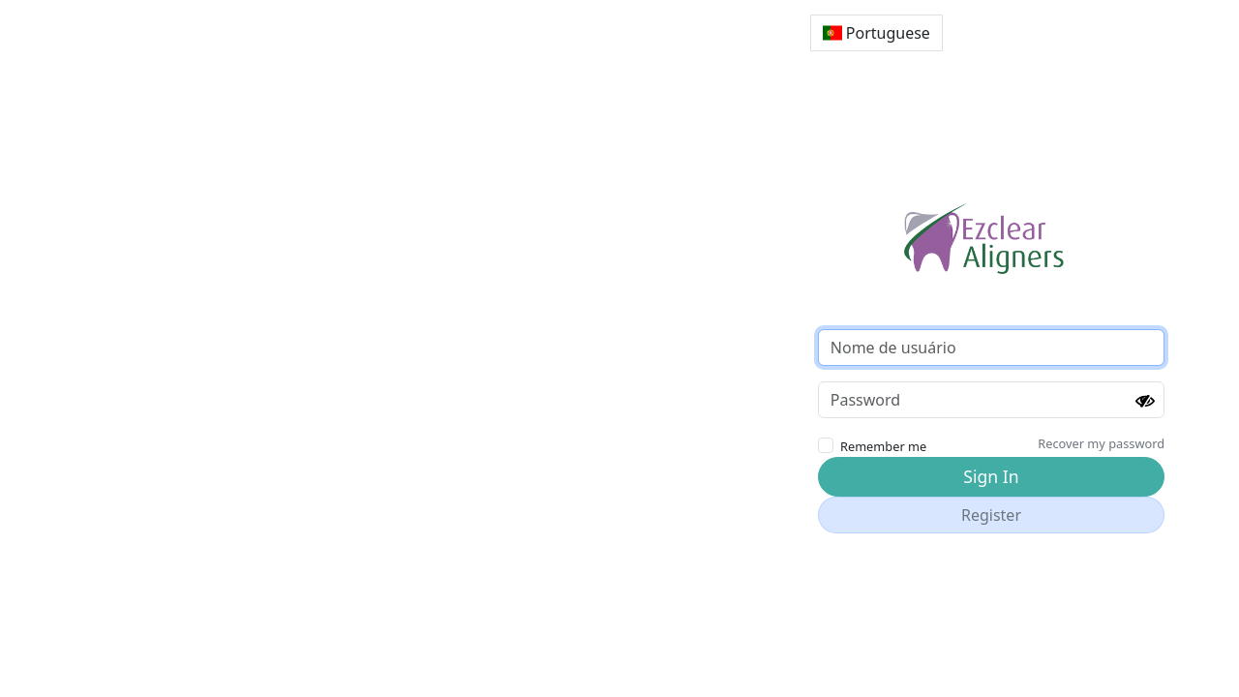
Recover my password (1101, 443)
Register (991, 515)
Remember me (883, 446)
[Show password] (1145, 401)
